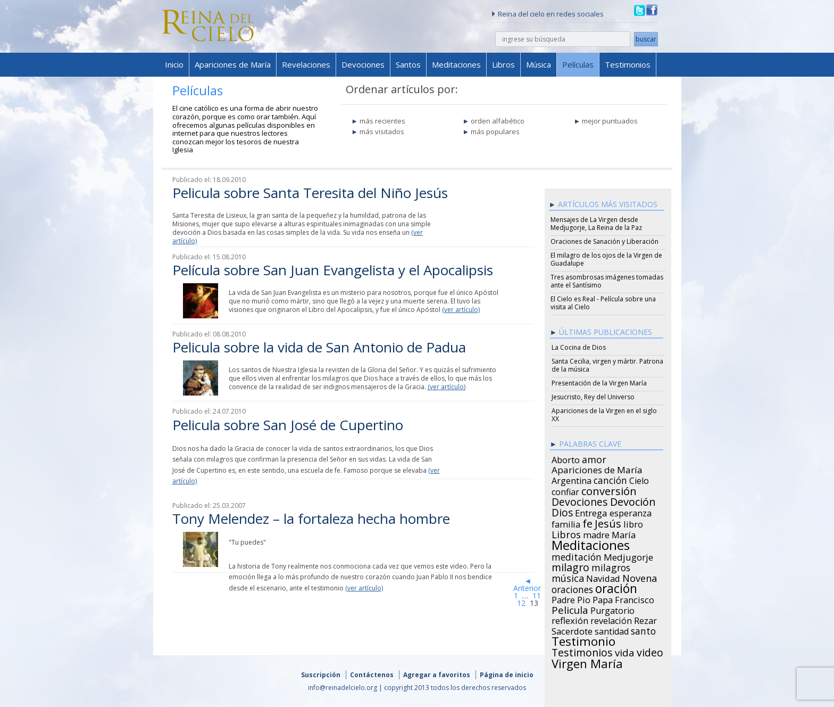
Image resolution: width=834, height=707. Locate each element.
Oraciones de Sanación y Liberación (604, 241)
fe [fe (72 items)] (587, 522)
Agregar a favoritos (436, 674)
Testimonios (627, 64)
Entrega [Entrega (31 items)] (591, 511)
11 (536, 595)
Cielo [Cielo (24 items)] (639, 479)
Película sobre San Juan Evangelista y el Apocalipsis (332, 269)
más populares (495, 131)
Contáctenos (372, 674)
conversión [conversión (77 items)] (609, 489)
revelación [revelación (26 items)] (611, 619)
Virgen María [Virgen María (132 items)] (587, 661)
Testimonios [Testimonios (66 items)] (582, 651)
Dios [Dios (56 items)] (562, 511)
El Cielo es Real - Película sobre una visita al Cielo (603, 302)
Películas (578, 64)
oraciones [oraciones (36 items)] (572, 587)
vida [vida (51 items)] (625, 651)
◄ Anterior (527, 584)
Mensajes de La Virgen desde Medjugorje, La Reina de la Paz (596, 223)
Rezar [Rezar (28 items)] (645, 619)
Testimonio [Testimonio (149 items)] (583, 640)
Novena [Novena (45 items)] (639, 576)
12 (521, 603)
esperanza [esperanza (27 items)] (631, 511)
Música (538, 64)
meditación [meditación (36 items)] (577, 555)
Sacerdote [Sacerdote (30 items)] (572, 630)
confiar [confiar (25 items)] (565, 490)
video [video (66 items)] (650, 651)
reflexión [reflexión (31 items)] (570, 619)
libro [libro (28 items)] (633, 523)
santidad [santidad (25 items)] (612, 630)
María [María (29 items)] (624, 533)
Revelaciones (306, 64)
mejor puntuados (610, 121)
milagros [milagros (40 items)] (610, 566)
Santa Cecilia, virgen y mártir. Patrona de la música (607, 365)
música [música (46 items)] (568, 576)
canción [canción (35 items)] (610, 478)
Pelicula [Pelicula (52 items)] (570, 608)
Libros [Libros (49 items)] (566, 533)
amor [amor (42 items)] (594, 458)
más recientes (382, 121)
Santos (408, 64)
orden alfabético (497, 121)
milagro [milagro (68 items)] (570, 566)
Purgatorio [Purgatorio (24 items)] (612, 609)
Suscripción (320, 674)
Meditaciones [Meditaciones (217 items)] (591, 543)
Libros (503, 64)
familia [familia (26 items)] (566, 523)
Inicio (174, 64)
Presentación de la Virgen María (599, 383)
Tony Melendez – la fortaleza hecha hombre (311, 518)
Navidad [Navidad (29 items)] (603, 577)
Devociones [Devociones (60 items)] (580, 500)
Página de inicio (506, 674)
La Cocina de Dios (579, 347)
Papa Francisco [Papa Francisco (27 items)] (623, 598)
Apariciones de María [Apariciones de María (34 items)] (597, 468)
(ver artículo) (461, 309)
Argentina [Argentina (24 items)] (571, 479)
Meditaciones (456, 64)
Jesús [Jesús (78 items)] (608, 521)
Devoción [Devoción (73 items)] (633, 500)
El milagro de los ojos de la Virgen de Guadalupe (606, 259)
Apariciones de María (233, 64)
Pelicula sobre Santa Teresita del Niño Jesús (310, 192)
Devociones (363, 64)
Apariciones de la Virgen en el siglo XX (604, 414)
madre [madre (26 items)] (596, 533)
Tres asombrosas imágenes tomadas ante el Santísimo (607, 281)
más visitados (382, 131)
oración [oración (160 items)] (616, 587)
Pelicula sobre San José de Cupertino (287, 424)
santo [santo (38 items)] (643, 629)
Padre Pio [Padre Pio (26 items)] (571, 598)
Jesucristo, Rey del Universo (593, 396)
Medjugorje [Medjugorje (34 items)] (628, 556)
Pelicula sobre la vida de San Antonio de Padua (319, 347)
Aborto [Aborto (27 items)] (566, 458)
